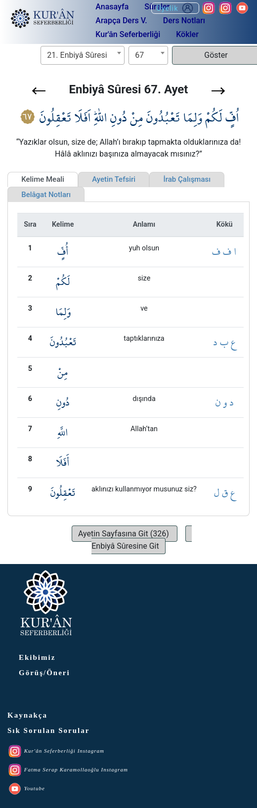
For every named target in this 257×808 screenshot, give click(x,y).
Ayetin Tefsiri (113, 179)
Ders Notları (184, 20)
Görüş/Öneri (44, 673)
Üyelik (175, 8)
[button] (38, 91)
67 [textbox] (139, 55)
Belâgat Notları (46, 194)
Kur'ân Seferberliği (127, 34)
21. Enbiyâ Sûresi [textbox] (77, 55)
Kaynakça (27, 715)
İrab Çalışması (187, 179)
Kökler (187, 34)
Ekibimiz (37, 657)
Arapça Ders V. (121, 20)
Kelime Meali (43, 179)
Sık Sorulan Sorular (48, 730)
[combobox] (83, 55)
